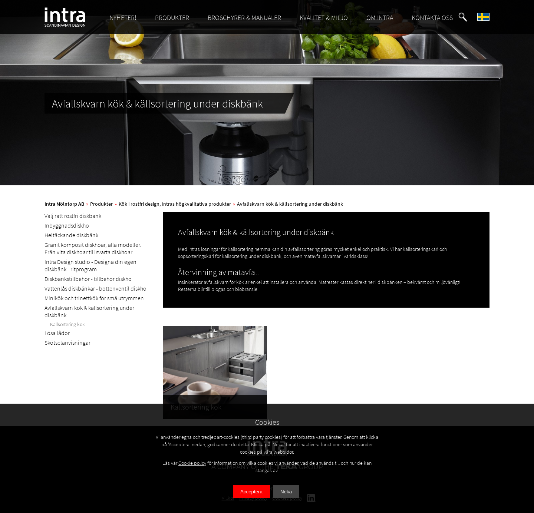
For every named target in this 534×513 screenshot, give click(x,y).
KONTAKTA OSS (432, 17)
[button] (462, 17)
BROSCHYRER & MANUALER (244, 17)
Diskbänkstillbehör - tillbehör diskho (88, 278)
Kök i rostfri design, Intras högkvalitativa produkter (175, 204)
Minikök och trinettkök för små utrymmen (94, 298)
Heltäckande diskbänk (71, 235)
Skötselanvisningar (67, 342)
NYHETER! (122, 17)
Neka (286, 491)
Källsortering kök (67, 324)
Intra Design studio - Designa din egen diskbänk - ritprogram (90, 265)
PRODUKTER (172, 17)
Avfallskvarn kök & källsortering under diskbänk (290, 204)
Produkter (101, 204)
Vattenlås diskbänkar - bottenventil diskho (95, 288)
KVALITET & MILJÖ (324, 17)
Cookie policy (192, 463)
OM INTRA (379, 17)
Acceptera (251, 491)
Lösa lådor (57, 333)
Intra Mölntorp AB (64, 204)
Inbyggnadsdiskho (66, 225)
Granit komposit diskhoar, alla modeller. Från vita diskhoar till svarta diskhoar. (92, 248)
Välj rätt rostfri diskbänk (72, 215)
